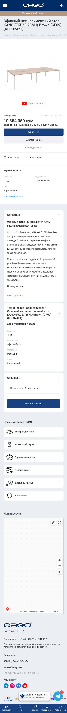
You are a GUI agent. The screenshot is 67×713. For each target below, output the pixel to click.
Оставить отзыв (33, 403)
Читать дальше (15, 295)
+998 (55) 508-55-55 (16, 661)
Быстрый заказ (33, 140)
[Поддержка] (61, 5)
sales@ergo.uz (13, 667)
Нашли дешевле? (33, 147)
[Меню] (5, 5)
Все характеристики (13, 196)
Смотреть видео (33, 103)
